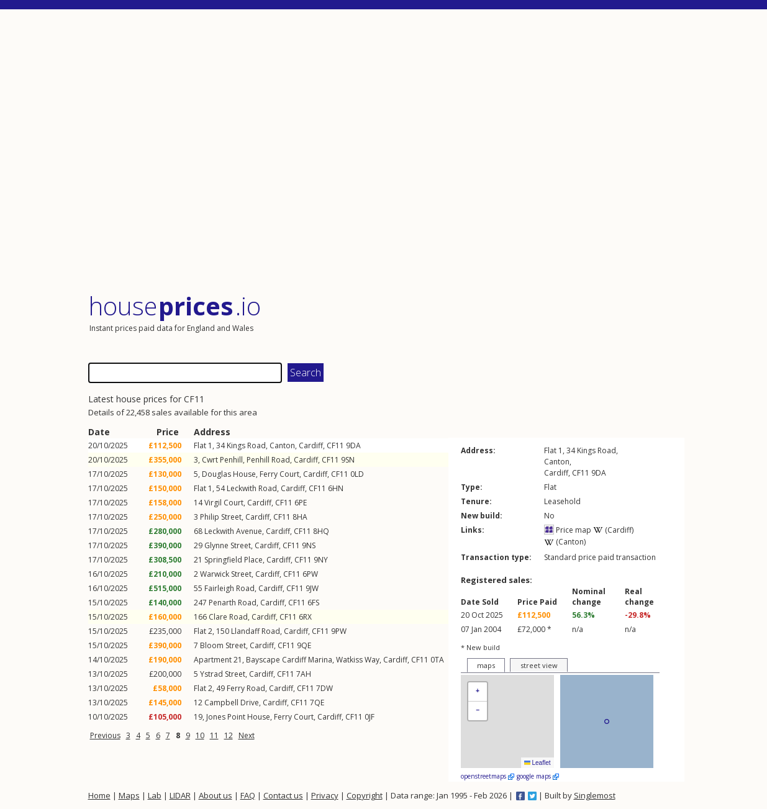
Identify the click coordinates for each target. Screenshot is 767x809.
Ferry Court (279, 474)
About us (215, 795)
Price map (567, 530)
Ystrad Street (222, 674)
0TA (437, 659)
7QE (317, 702)
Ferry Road (246, 688)
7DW (324, 688)
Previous (105, 735)
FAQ (247, 795)
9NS (308, 545)
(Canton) (565, 541)
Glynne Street (227, 545)
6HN (335, 488)
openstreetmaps (487, 776)
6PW (310, 574)
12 (228, 735)
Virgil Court (223, 502)
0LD (357, 474)
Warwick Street (226, 574)
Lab (154, 795)
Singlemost (594, 795)
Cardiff (311, 445)
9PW (339, 631)
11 (214, 735)
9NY (321, 559)
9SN (348, 459)
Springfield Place (233, 559)
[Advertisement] (386, 152)
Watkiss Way (357, 659)
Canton (282, 445)
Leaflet (537, 762)
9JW (312, 588)
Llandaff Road (255, 631)
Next (246, 735)
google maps (538, 776)
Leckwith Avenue (233, 531)
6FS (313, 602)
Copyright (365, 795)
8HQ (321, 531)
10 (200, 735)
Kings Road (246, 445)
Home (99, 795)
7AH (303, 674)
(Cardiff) (613, 530)
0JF (369, 717)
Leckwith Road (252, 488)
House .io (174, 306)
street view (539, 665)
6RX (305, 617)
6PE (300, 502)
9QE (304, 645)
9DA (353, 445)
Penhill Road (268, 459)
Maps (129, 795)
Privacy (324, 795)
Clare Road (228, 617)
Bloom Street (223, 645)
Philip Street (221, 517)
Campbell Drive (231, 702)
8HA (300, 517)
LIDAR (180, 795)
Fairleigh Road (229, 588)
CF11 (335, 445)
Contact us (283, 795)
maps (486, 665)
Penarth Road (232, 602)
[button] (477, 692)
